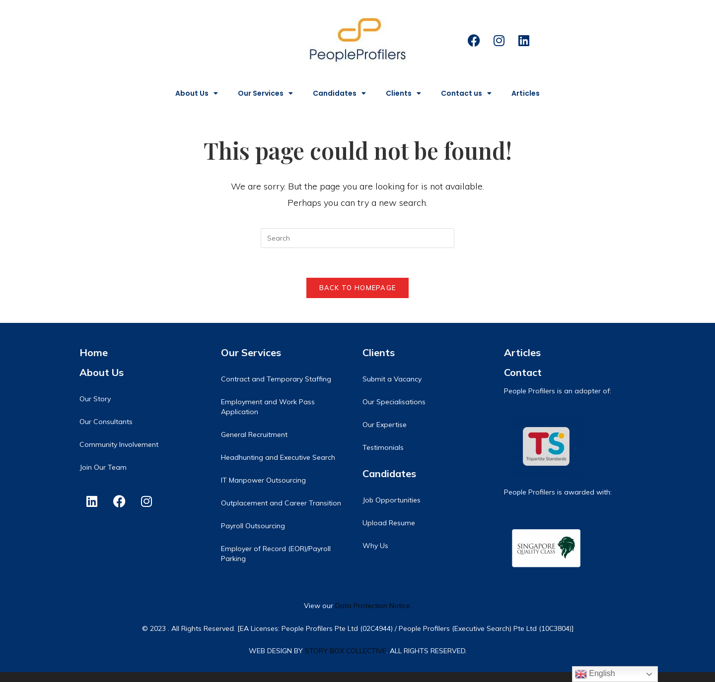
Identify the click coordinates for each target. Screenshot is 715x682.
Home (93, 352)
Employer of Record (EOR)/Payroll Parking (276, 553)
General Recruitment (254, 434)
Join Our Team (103, 467)
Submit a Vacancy (392, 378)
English (595, 674)
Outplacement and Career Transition (281, 502)
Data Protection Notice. (373, 605)
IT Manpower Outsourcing (263, 480)
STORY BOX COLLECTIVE (345, 650)
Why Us (375, 545)
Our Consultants (106, 421)
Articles (525, 93)
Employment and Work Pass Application (268, 406)
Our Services (265, 93)
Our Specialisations (394, 401)
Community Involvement (118, 444)
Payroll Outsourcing (253, 525)
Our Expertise (384, 424)
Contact (523, 372)
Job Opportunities (391, 500)
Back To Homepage (357, 288)
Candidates (339, 93)
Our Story (95, 398)
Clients (403, 93)
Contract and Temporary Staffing (276, 378)
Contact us (466, 93)
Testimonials (383, 447)
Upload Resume (388, 522)
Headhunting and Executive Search (278, 457)
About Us (196, 93)
